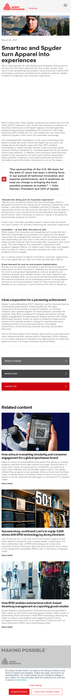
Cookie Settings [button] (35, 685)
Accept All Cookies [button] (19, 692)
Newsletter (36, 373)
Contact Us (36, 386)
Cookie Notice (21, 680)
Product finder (36, 360)
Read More (7, 483)
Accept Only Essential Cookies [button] (46, 692)
